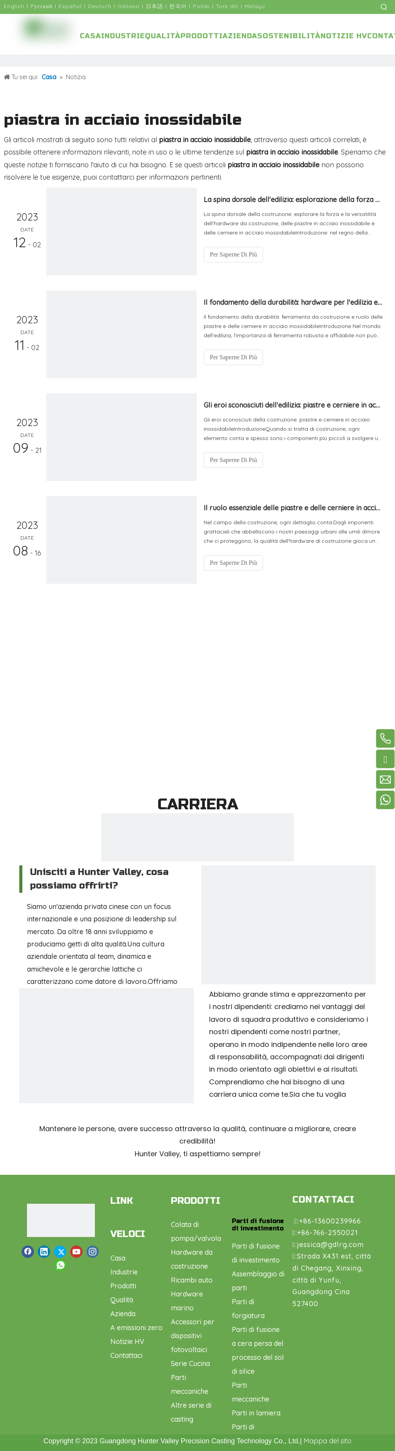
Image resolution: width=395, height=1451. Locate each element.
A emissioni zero (136, 1327)
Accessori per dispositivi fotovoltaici (192, 1335)
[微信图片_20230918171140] (288, 952)
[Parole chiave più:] (384, 7)
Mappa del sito (327, 1440)
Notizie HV (127, 1341)
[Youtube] (76, 1251)
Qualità (121, 1299)
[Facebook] (28, 1251)
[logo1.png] (56, 1220)
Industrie (124, 1272)
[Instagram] (92, 1251)
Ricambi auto (192, 1280)
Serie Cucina (190, 1363)
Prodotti (123, 1285)
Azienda (122, 1313)
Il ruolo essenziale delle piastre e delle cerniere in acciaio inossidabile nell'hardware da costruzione (293, 507)
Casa (117, 1258)
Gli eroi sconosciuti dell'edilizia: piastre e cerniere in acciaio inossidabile (293, 405)
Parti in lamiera (256, 1413)
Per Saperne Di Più (233, 254)
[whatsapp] (60, 1265)
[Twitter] (60, 1251)
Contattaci (126, 1355)
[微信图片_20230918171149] (106, 1075)
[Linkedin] (44, 1251)
